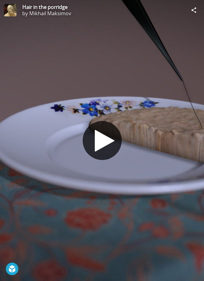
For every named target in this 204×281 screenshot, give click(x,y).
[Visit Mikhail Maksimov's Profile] (10, 10)
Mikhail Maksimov (50, 13)
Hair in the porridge (44, 7)
